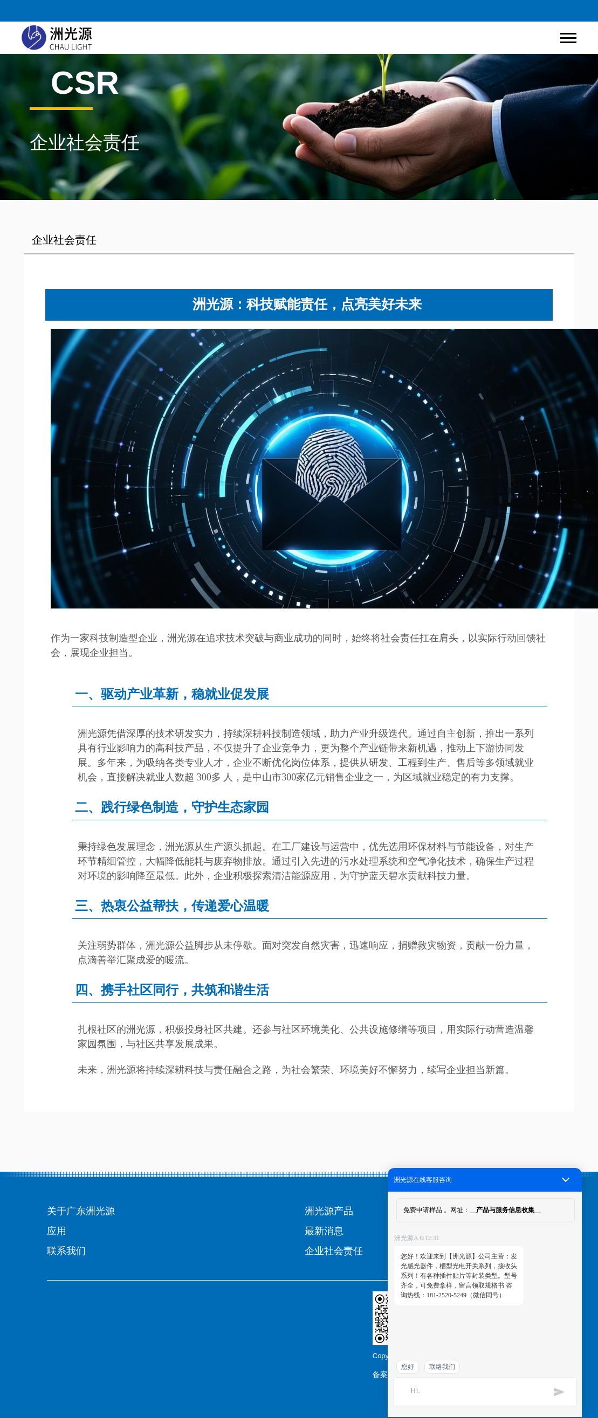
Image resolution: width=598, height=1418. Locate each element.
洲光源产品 (329, 1211)
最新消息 (324, 1231)
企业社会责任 (334, 1251)
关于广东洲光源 (81, 1211)
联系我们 (66, 1251)
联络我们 (442, 1367)
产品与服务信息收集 (505, 1210)
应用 (56, 1231)
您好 (407, 1367)
